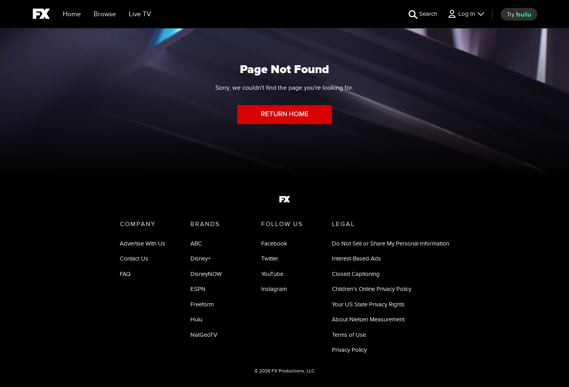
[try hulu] (519, 14)
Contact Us (134, 258)
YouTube (272, 274)
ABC (196, 243)
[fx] (41, 15)
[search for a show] (423, 14)
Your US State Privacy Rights (368, 304)
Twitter (269, 258)
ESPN (197, 289)
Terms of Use (349, 334)
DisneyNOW (206, 274)
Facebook (274, 243)
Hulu (196, 319)
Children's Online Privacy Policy (371, 289)
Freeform (202, 304)
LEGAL (343, 224)
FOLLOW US (282, 224)
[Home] (72, 14)
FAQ (125, 274)
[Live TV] (140, 14)
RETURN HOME (285, 114)
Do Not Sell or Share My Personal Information (390, 243)
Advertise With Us (142, 243)
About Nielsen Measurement (368, 319)
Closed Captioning (356, 274)
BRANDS (205, 224)
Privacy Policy (349, 349)
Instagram (274, 289)
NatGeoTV (203, 334)
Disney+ (200, 258)
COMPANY (138, 224)
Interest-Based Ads (356, 258)
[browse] (105, 14)
